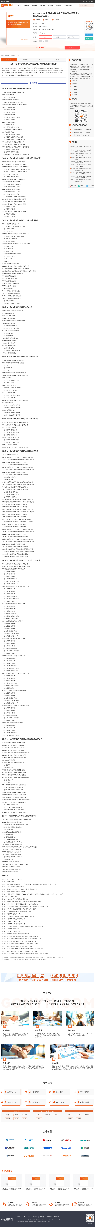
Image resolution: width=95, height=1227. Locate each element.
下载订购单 (90, 186)
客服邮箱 (35, 33)
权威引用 (73, 86)
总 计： (35, 47)
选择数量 (35, 41)
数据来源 (73, 83)
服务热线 (35, 29)
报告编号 (35, 23)
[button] (2, 1148)
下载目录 (81, 186)
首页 (2, 55)
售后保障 (73, 89)
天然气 (18, 55)
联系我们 (73, 94)
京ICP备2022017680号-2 (55, 1219)
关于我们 (91, 1)
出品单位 (35, 26)
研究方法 (73, 81)
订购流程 (73, 92)
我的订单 (85, 1)
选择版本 (35, 37)
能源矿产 (13, 55)
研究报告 (7, 55)
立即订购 (72, 47)
